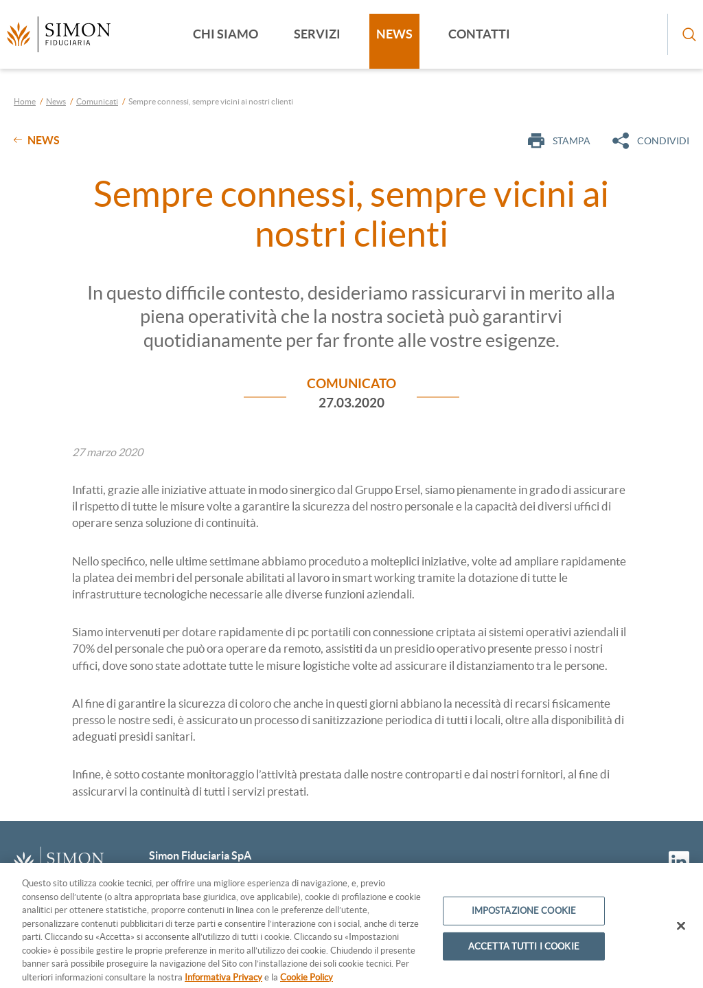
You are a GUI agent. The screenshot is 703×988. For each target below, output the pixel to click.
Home (25, 101)
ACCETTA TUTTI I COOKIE (523, 952)
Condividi (650, 141)
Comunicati (97, 101)
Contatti (479, 34)
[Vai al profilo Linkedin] (679, 861)
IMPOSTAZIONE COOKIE (524, 917)
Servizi (317, 34)
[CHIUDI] (681, 932)
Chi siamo (225, 34)
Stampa (559, 141)
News (394, 34)
